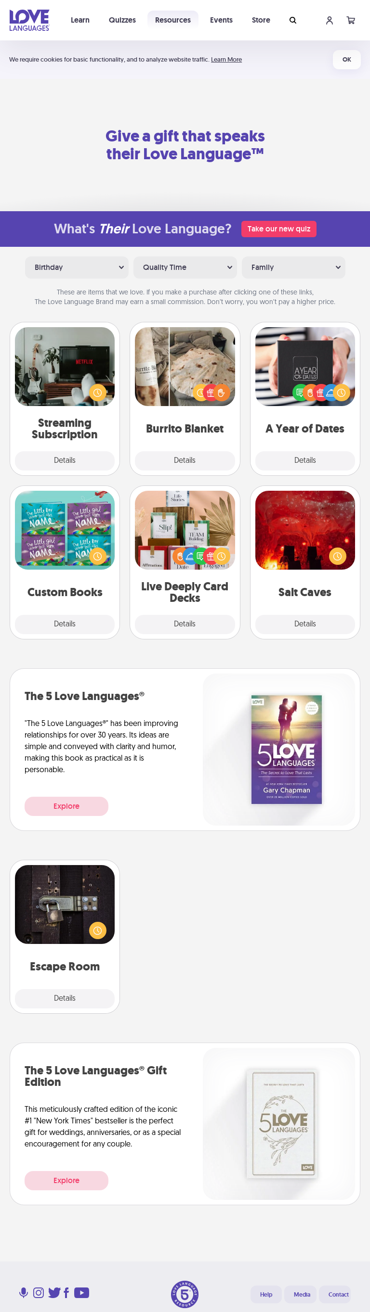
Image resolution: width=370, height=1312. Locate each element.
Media (302, 1295)
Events (221, 20)
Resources (173, 20)
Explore (66, 806)
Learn (80, 20)
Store (261, 20)
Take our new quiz (279, 229)
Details (65, 461)
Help (266, 1295)
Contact (339, 1295)
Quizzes (122, 20)
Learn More (226, 59)
